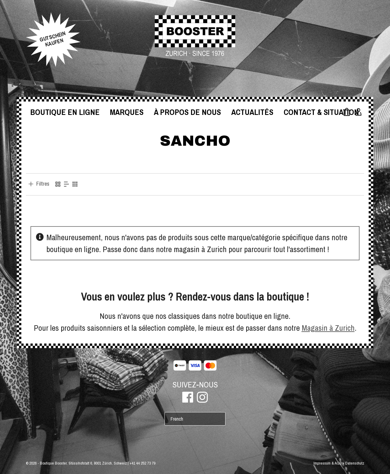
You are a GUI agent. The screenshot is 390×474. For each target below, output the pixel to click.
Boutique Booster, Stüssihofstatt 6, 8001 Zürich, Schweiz (83, 463)
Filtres (42, 183)
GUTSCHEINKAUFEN (52, 39)
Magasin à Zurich (328, 328)
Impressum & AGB (328, 463)
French (177, 418)
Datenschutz (354, 463)
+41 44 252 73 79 (142, 463)
